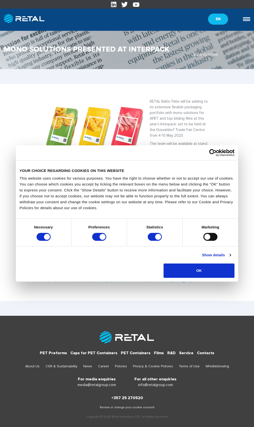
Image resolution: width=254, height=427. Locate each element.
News (87, 366)
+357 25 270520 (127, 397)
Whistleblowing (217, 366)
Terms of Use (189, 366)
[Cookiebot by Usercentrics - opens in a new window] (212, 152)
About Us (32, 366)
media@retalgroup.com (97, 385)
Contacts (205, 353)
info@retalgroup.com (155, 385)
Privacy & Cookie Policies (153, 366)
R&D (171, 353)
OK (199, 270)
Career (103, 366)
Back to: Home (206, 54)
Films (159, 353)
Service (186, 353)
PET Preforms (53, 353)
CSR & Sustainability (61, 366)
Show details (213, 255)
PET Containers (135, 353)
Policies (121, 366)
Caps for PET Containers (93, 353)
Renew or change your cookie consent (127, 407)
